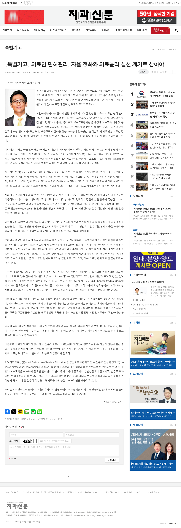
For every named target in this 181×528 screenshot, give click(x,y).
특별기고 (172, 49)
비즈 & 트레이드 (58, 30)
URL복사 (143, 71)
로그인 (178, 3)
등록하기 (112, 460)
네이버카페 (33, 411)
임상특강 (76, 30)
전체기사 (7, 30)
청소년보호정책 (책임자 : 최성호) (58, 492)
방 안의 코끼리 (138, 300)
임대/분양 (142, 30)
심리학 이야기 (140, 275)
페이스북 (7, 411)
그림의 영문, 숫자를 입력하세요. (54, 441)
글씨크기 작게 (174, 72)
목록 (152, 71)
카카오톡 (20, 411)
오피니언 (105, 30)
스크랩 (165, 71)
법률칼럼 (138, 425)
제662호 (50, 72)
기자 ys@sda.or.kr (12, 72)
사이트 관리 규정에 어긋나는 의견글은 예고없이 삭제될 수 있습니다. (40, 447)
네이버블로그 (26, 411)
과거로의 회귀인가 (140, 313)
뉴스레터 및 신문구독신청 (148, 492)
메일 (156, 71)
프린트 (161, 71)
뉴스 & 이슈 (23, 30)
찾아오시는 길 (12, 492)
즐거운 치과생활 (123, 30)
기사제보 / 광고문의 (146, 3)
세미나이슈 (39, 30)
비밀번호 (70, 435)
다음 (68, 476)
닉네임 (13, 435)
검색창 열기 (176, 30)
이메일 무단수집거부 (87, 492)
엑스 (13, 411)
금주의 (138, 84)
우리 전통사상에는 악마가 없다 (145, 304)
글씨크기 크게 (171, 72)
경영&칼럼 (91, 30)
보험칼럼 (138, 374)
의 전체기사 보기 (112, 402)
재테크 (136, 322)
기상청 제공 (27, 4)
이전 (60, 476)
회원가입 (169, 3)
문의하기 (160, 3)
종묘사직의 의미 (139, 308)
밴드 (39, 411)
